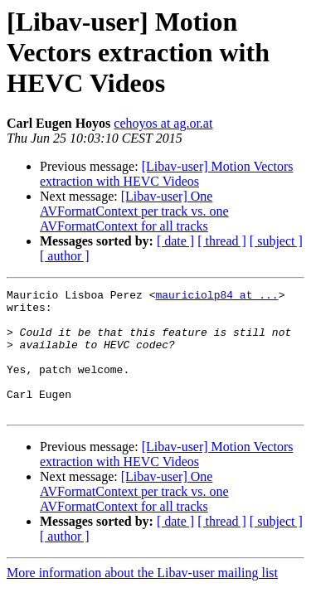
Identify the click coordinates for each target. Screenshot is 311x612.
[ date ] (175, 241)
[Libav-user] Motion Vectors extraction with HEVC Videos (166, 173)
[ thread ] (221, 241)
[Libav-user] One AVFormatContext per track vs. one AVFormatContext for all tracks (134, 211)
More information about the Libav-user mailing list (142, 597)
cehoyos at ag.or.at (163, 123)
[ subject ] (276, 241)
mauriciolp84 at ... (216, 296)
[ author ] (65, 256)
